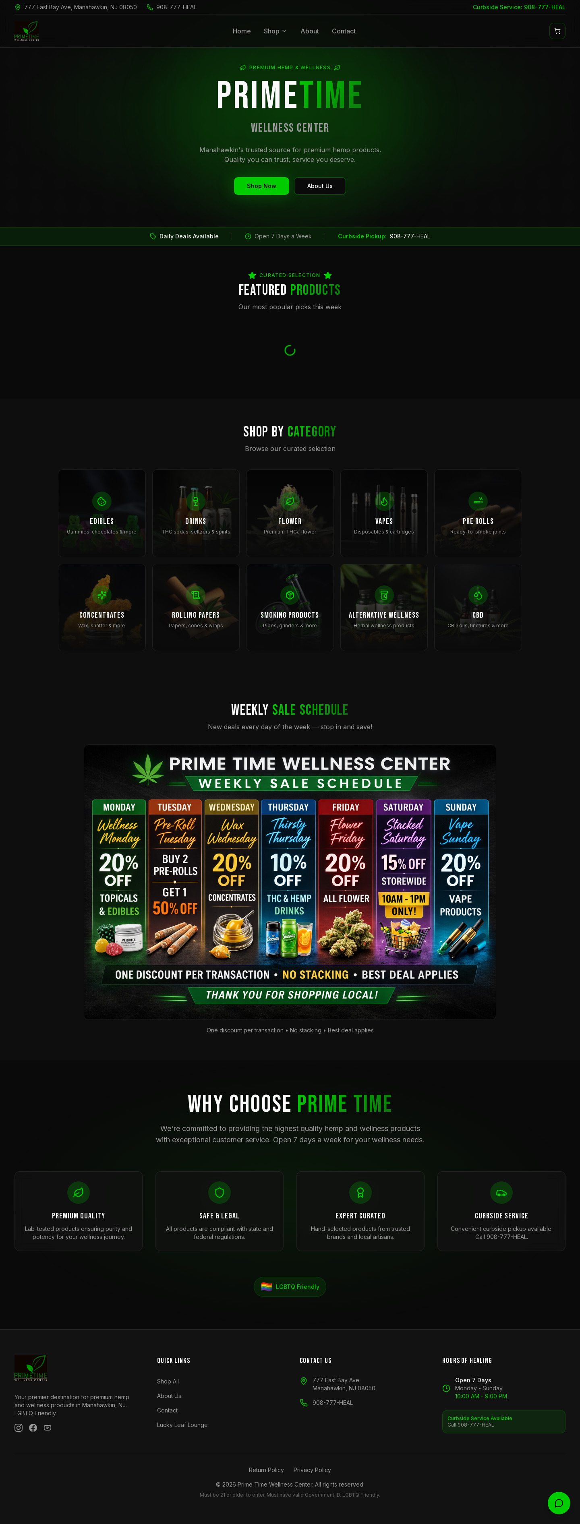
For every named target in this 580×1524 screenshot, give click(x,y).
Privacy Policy (312, 1469)
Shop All (168, 1381)
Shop (276, 31)
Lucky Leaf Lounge (182, 1424)
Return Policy (266, 1469)
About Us (320, 185)
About (309, 31)
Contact (344, 31)
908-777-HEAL (176, 7)
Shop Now (261, 185)
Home (242, 31)
